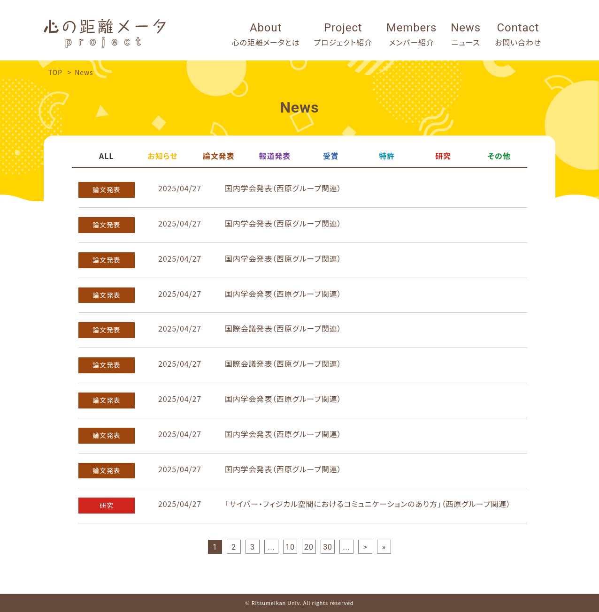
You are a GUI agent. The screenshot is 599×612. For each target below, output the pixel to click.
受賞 (331, 155)
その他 (499, 155)
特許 (387, 155)
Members (411, 35)
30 (327, 547)
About (266, 35)
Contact (518, 35)
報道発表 (275, 155)
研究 (443, 155)
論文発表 (218, 155)
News (466, 35)
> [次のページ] (365, 547)
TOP (55, 72)
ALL (106, 155)
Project (343, 35)
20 (309, 547)
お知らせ (162, 155)
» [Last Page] (384, 547)
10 (290, 547)
